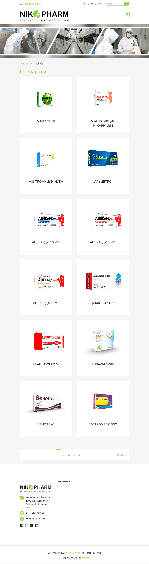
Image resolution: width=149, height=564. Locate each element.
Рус (86, 3)
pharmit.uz (85, 558)
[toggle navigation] (127, 14)
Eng (100, 3)
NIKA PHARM (73, 553)
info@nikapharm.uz (35, 513)
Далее (121, 455)
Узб (92, 3)
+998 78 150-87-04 (32, 4)
